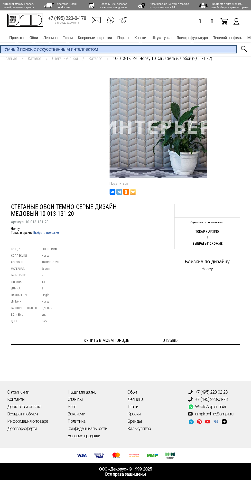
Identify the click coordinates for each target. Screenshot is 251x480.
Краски (140, 38)
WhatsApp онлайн (207, 406)
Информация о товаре (27, 421)
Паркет (123, 38)
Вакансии (76, 413)
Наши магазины (82, 392)
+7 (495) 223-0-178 (67, 18)
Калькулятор (139, 428)
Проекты (16, 38)
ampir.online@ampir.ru (210, 414)
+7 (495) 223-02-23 (208, 392)
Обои (33, 38)
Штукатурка (161, 38)
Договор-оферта (22, 428)
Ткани (68, 38)
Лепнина (50, 38)
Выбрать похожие (46, 233)
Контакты (16, 399)
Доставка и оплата (24, 406)
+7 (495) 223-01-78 (208, 399)
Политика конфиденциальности (87, 425)
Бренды (135, 421)
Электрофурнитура (192, 38)
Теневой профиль (227, 38)
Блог (72, 406)
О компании (18, 392)
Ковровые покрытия (95, 38)
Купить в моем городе (106, 340)
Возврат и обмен (22, 413)
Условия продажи (84, 435)
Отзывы (75, 399)
